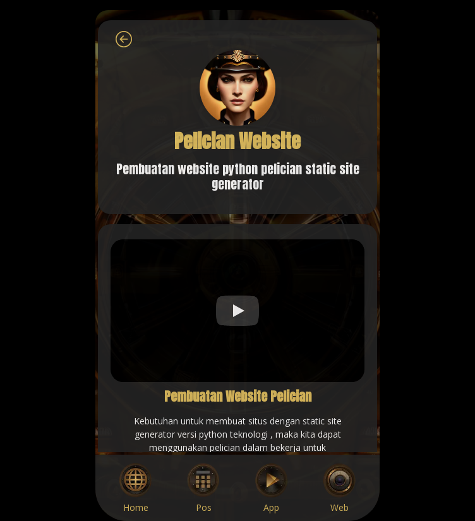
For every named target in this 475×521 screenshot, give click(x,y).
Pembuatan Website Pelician (237, 396)
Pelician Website (237, 141)
